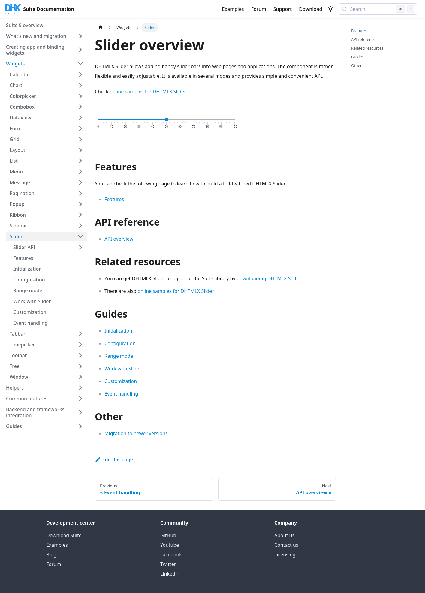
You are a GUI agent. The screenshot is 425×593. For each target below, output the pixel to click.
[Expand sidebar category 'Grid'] (80, 139)
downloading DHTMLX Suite (268, 278)
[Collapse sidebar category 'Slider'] (80, 236)
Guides (357, 56)
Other (356, 65)
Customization (120, 381)
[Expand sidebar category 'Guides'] (80, 426)
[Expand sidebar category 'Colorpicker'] (80, 96)
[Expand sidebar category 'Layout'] (80, 150)
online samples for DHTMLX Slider (147, 91)
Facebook (171, 554)
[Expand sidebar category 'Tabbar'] (80, 334)
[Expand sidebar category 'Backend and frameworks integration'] (80, 412)
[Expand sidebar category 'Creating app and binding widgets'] (80, 50)
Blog (51, 554)
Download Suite (64, 535)
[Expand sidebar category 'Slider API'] (80, 247)
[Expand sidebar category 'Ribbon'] (80, 215)
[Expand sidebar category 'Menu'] (80, 171)
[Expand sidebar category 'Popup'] (80, 204)
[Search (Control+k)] (378, 9)
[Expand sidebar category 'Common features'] (80, 398)
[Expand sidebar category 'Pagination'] (80, 193)
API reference (363, 39)
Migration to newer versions (136, 433)
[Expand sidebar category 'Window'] (80, 377)
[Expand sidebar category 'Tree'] (80, 366)
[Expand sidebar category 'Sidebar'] (80, 225)
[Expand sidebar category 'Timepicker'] (80, 344)
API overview (118, 239)
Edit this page (114, 459)
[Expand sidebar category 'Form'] (80, 128)
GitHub (168, 535)
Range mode (118, 356)
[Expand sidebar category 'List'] (80, 161)
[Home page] (100, 27)
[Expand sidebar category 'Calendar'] (80, 74)
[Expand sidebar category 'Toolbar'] (80, 355)
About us (284, 535)
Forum (258, 9)
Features (114, 199)
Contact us (286, 545)
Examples (233, 9)
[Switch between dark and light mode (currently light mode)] (330, 9)
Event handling (121, 393)
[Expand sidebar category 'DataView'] (80, 117)
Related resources (367, 48)
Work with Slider (122, 368)
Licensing (285, 554)
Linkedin (169, 573)
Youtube (169, 545)
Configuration (120, 343)
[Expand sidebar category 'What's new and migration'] (80, 36)
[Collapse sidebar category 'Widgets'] (80, 63)
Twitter (168, 564)
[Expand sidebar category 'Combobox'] (80, 107)
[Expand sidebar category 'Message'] (80, 182)
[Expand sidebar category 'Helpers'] (80, 388)
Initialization (118, 330)
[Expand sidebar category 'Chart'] (80, 85)
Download (310, 9)
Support (282, 9)
